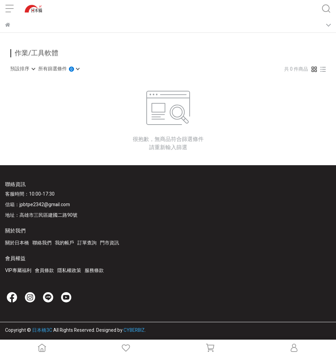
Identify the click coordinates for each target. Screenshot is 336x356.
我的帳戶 (64, 242)
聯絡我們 (42, 242)
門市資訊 (109, 242)
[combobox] (22, 69)
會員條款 (44, 270)
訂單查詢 (87, 242)
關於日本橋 (17, 242)
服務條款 (94, 270)
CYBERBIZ (134, 330)
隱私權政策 (69, 270)
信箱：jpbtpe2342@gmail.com (37, 204)
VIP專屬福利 (18, 270)
